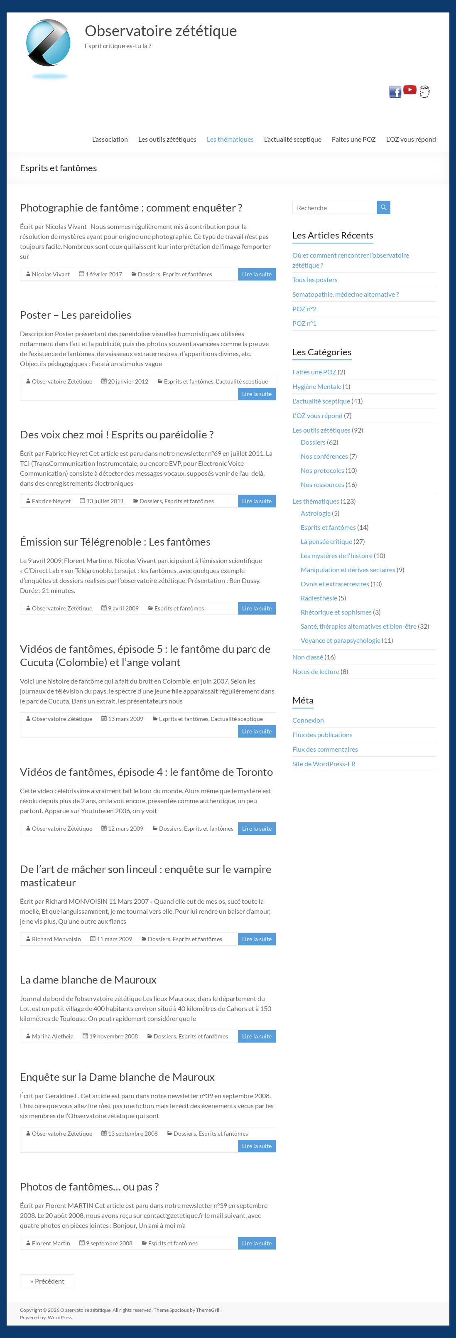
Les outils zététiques (167, 139)
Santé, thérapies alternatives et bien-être (359, 626)
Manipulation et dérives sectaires (348, 569)
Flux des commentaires (325, 749)
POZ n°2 (304, 308)
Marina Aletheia (53, 1036)
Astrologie (316, 513)
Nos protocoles (322, 470)
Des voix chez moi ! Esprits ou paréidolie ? (116, 434)
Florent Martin (51, 1243)
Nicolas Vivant (51, 274)
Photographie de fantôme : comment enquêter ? (131, 207)
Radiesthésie (319, 598)
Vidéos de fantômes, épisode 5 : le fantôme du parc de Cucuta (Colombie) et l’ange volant (145, 655)
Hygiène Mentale (316, 386)
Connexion (308, 720)
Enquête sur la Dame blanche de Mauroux (117, 1076)
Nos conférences (324, 456)
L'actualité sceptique (242, 381)
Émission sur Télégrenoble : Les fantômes (115, 541)
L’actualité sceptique (292, 139)
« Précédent (47, 1281)
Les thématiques (230, 139)
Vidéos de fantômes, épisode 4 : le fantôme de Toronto (146, 771)
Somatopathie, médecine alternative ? (345, 294)
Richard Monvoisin (56, 938)
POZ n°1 (304, 323)
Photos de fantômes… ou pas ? (89, 1186)
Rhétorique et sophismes (336, 612)
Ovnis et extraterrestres (335, 584)
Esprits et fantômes (187, 274)
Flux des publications (322, 734)
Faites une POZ (354, 139)
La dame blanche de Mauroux (88, 979)
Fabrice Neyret (51, 500)
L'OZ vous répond (317, 415)
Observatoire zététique (161, 30)
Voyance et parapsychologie (340, 640)
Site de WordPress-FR (323, 763)
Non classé (307, 657)
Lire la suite (257, 274)
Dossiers (149, 274)
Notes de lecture (315, 671)
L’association (110, 139)
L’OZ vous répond (411, 139)
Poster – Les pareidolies (75, 314)
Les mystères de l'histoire (337, 555)
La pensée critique (326, 541)
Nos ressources (322, 484)
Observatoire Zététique (62, 381)
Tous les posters (315, 279)
